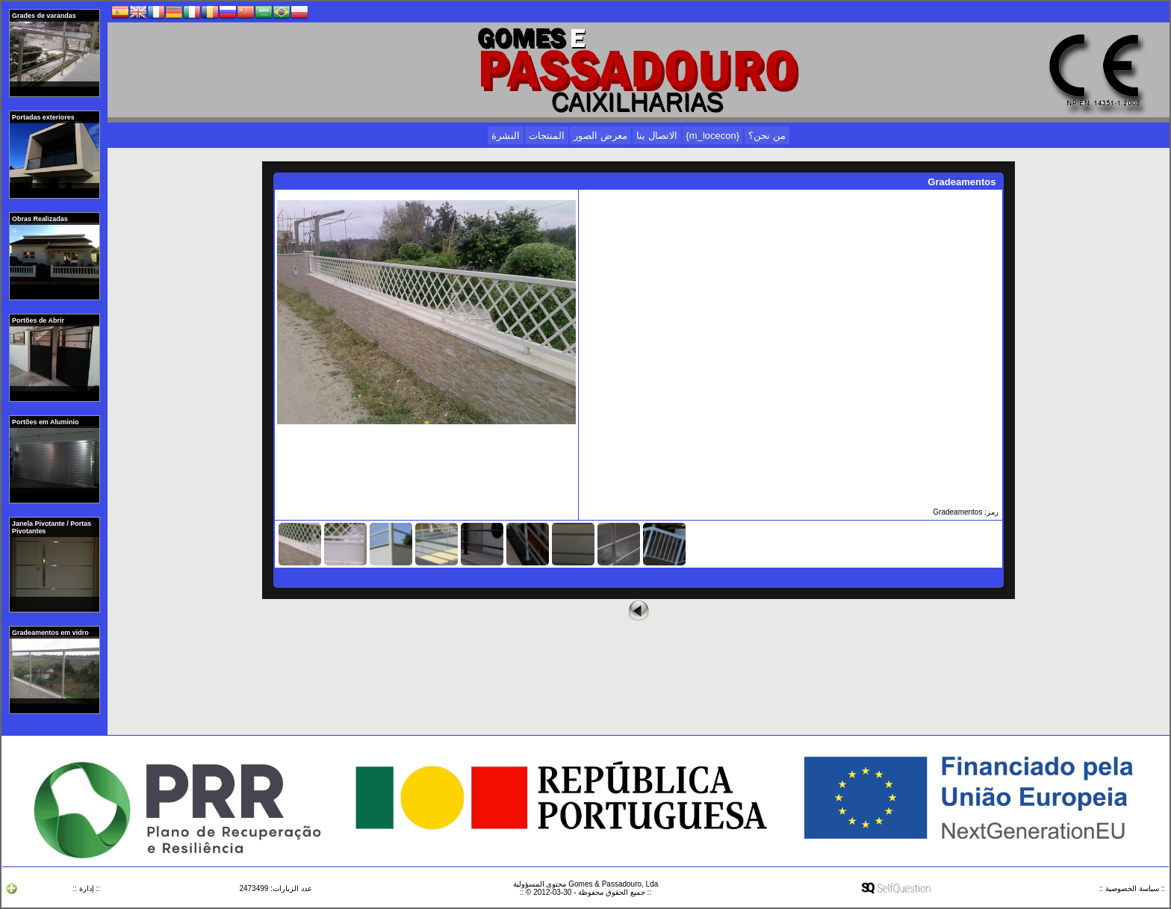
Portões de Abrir (39, 320)
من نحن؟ (767, 135)
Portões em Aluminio (46, 422)
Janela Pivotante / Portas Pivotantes (51, 527)
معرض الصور (600, 135)
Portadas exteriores (44, 117)
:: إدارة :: (86, 888)
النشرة (505, 135)
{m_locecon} (713, 135)
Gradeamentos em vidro (51, 632)
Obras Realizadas (40, 219)
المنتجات (547, 135)
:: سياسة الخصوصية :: (1132, 888)
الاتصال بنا (656, 135)
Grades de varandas (45, 15)
